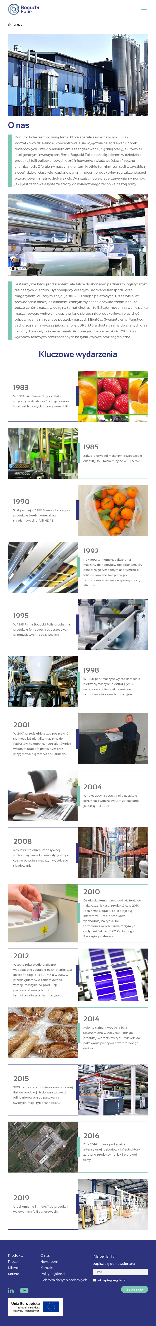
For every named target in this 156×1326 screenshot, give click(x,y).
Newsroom (49, 1262)
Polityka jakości (52, 1274)
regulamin (120, 1280)
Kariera (13, 1274)
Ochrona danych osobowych (63, 1280)
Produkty (16, 1256)
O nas (45, 1256)
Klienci (13, 1268)
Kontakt (47, 1268)
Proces (13, 1262)
